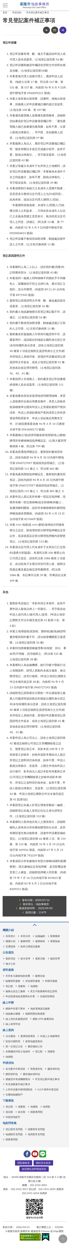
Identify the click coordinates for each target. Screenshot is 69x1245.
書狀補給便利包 (31, 1074)
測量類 (21, 986)
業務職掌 (55, 936)
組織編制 (40, 936)
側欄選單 (5, 5)
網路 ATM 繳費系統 (43, 1018)
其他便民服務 (32, 980)
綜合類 (21, 1111)
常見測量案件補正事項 (18, 1084)
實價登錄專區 (27, 1036)
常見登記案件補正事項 (37, 12)
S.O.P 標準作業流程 (48, 1089)
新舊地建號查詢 (33, 1041)
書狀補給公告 (35, 1046)
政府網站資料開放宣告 (34, 1168)
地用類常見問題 (36, 1134)
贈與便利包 (12, 1074)
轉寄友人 (54, 30)
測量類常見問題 (36, 1129)
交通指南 (10, 946)
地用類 (46, 1106)
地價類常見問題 (14, 1134)
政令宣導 (25, 958)
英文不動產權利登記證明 (43, 991)
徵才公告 (10, 963)
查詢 (64, 5)
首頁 (5, 12)
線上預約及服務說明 (17, 1018)
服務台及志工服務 (15, 991)
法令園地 (10, 1036)
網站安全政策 (43, 1162)
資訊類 (9, 1111)
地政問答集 (10, 1123)
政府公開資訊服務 (30, 946)
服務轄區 (40, 941)
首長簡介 (10, 936)
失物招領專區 (47, 996)
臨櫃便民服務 (13, 980)
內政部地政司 (13, 1116)
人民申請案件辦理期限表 (19, 1089)
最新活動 (40, 958)
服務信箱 (40, 975)
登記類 (9, 986)
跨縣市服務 (51, 980)
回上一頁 (46, 30)
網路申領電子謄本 (15, 1008)
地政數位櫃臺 (13, 1013)
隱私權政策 (23, 1162)
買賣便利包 (36, 1068)
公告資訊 (8, 952)
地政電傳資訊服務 (40, 1008)
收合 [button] (34, 925)
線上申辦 (8, 1002)
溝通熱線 (55, 941)
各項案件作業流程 (15, 1068)
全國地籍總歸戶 (14, 1094)
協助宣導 (55, 958)
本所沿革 (25, 936)
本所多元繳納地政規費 (18, 975)
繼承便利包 (54, 1068)
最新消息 (10, 958)
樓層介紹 (10, 941)
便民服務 (8, 969)
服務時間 (25, 941)
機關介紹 (8, 930)
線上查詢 (8, 1030)
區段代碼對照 (13, 1041)
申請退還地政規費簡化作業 (20, 996)
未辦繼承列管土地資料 (18, 1051)
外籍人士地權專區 (50, 1036)
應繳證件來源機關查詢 (18, 1079)
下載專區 (8, 1100)
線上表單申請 (13, 1023)
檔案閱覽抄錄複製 (35, 1013)
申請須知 (16, 12)
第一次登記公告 (14, 1046)
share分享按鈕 (62, 30)
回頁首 (63, 1238)
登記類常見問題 (14, 1129)
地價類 (34, 986)
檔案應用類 (36, 1111)
